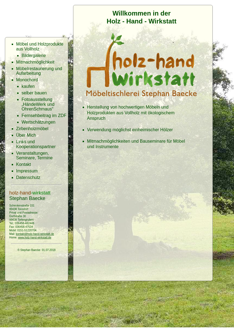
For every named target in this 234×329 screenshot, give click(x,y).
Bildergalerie (34, 55)
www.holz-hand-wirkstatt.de (34, 237)
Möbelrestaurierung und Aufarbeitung (39, 71)
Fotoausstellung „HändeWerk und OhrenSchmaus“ (38, 104)
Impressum (27, 171)
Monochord (27, 79)
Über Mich (26, 135)
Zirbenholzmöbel (32, 128)
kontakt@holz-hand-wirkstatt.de (35, 233)
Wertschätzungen (38, 122)
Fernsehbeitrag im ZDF (44, 115)
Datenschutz (28, 177)
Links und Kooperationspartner (36, 144)
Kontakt (23, 164)
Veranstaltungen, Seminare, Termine (34, 155)
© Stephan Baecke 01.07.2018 (36, 250)
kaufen (28, 86)
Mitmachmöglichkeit (35, 62)
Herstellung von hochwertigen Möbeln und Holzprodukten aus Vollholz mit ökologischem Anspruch (131, 113)
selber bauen (34, 93)
